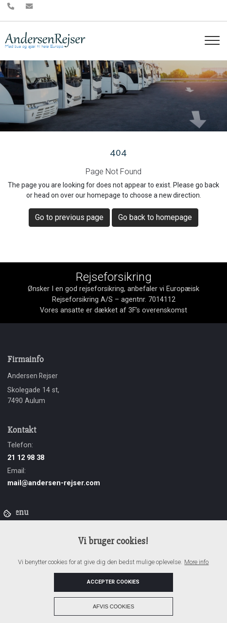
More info (196, 562)
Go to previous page (69, 217)
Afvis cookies (113, 606)
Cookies (8, 513)
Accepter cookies (113, 582)
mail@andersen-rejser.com (53, 483)
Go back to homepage (155, 217)
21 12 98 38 (25, 458)
